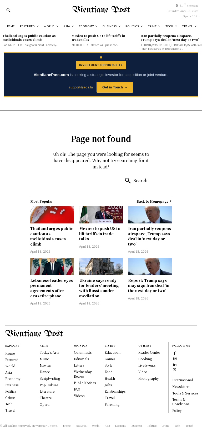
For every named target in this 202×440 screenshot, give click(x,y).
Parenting (112, 404)
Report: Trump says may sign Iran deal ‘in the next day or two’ (148, 285)
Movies (45, 365)
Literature (47, 391)
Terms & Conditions (180, 401)
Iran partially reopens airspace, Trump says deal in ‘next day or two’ (170, 37)
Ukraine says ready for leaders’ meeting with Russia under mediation (99, 288)
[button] (8, 10)
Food (109, 371)
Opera (44, 404)
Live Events (146, 365)
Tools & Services (185, 393)
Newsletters (181, 386)
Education (112, 352)
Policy (177, 410)
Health (110, 378)
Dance (45, 371)
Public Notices (85, 383)
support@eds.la (81, 87)
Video (142, 371)
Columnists (83, 352)
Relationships (115, 391)
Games (110, 359)
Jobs (108, 385)
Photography (148, 378)
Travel (110, 398)
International (182, 380)
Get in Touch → (114, 87)
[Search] (136, 180)
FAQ (77, 389)
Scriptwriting (50, 378)
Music (44, 359)
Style (108, 365)
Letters (79, 365)
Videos (79, 395)
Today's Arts (49, 352)
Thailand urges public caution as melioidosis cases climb (29, 37)
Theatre (46, 398)
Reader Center (149, 352)
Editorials (81, 359)
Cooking (145, 359)
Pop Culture (49, 385)
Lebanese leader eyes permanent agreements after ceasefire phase (51, 288)
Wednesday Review (83, 373)
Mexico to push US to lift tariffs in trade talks (98, 37)
